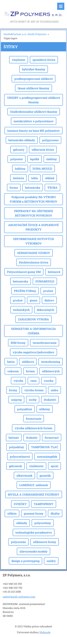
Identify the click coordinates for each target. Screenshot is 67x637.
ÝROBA (52, 187)
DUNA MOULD (42, 168)
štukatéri (50, 399)
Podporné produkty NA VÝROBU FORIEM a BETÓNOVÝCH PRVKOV (33, 199)
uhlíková (28, 362)
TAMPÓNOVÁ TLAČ (44, 447)
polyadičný (16, 447)
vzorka (48, 380)
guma (33, 300)
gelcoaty (18, 149)
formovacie (33, 418)
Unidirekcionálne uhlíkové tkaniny (33, 111)
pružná (48, 291)
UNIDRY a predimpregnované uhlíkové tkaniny (33, 100)
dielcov (49, 300)
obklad (49, 178)
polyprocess (50, 140)
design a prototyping (25, 561)
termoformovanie (44, 343)
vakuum (13, 371)
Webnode (44, 632)
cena (33, 380)
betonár (14, 437)
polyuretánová (20, 456)
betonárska (32, 187)
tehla (34, 178)
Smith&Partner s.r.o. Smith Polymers (25, 34)
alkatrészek (24, 475)
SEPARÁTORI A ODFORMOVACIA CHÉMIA (33, 331)
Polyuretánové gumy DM (24, 272)
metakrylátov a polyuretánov (34, 121)
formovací (52, 437)
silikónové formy (44, 542)
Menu (60, 6)
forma (14, 187)
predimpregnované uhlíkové (33, 79)
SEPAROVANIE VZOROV (33, 253)
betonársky (20, 281)
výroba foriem (34, 390)
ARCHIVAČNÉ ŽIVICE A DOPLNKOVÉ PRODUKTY (33, 227)
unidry (51, 561)
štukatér (32, 437)
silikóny (44, 409)
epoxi (54, 466)
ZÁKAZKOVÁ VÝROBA (33, 319)
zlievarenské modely (33, 551)
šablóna (20, 168)
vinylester (18, 60)
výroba (18, 380)
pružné (18, 300)
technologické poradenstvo (33, 532)
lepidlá (34, 159)
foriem (30, 371)
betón (11, 362)
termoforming (50, 362)
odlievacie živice (43, 149)
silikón (12, 513)
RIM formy (18, 343)
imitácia (18, 178)
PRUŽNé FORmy (25, 291)
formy (13, 390)
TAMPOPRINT (43, 504)
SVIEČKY (20, 504)
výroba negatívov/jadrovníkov (33, 352)
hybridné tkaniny (33, 69)
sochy (33, 399)
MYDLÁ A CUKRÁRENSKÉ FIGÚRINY (33, 494)
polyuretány (42, 523)
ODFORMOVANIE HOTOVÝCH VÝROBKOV (33, 241)
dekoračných (45, 310)
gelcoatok (15, 466)
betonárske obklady (21, 140)
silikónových (51, 371)
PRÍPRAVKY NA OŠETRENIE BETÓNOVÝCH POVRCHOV (33, 213)
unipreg (16, 399)
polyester (16, 159)
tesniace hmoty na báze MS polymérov (33, 130)
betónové (54, 272)
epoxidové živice (44, 60)
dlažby (55, 513)
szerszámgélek (47, 456)
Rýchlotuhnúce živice (33, 262)
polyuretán (18, 542)
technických (21, 310)
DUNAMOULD (44, 281)
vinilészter (36, 466)
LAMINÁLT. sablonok (33, 485)
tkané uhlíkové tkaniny (33, 88)
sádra (54, 390)
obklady (21, 523)
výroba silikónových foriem (33, 428)
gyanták (45, 475)
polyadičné (24, 409)
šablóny (51, 159)
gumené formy (33, 513)
